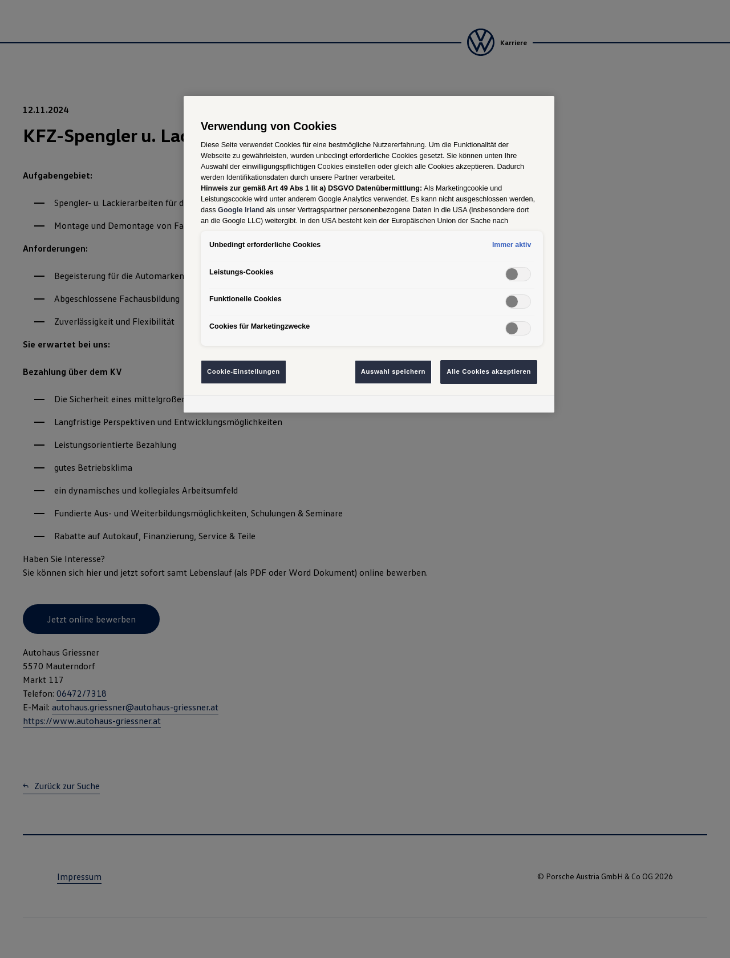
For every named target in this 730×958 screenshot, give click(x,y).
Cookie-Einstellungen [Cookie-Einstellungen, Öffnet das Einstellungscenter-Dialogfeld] (243, 371)
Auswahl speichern (393, 371)
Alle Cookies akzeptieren (489, 371)
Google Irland (241, 210)
